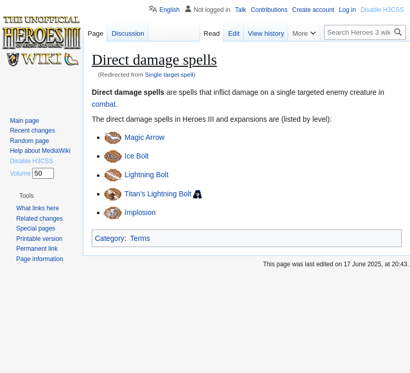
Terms (140, 238)
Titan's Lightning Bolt (157, 194)
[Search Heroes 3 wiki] (365, 32)
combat (104, 104)
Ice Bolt (136, 156)
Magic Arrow (144, 137)
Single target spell (169, 74)
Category (109, 238)
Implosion (139, 212)
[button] (26, 195)
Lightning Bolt (146, 175)
